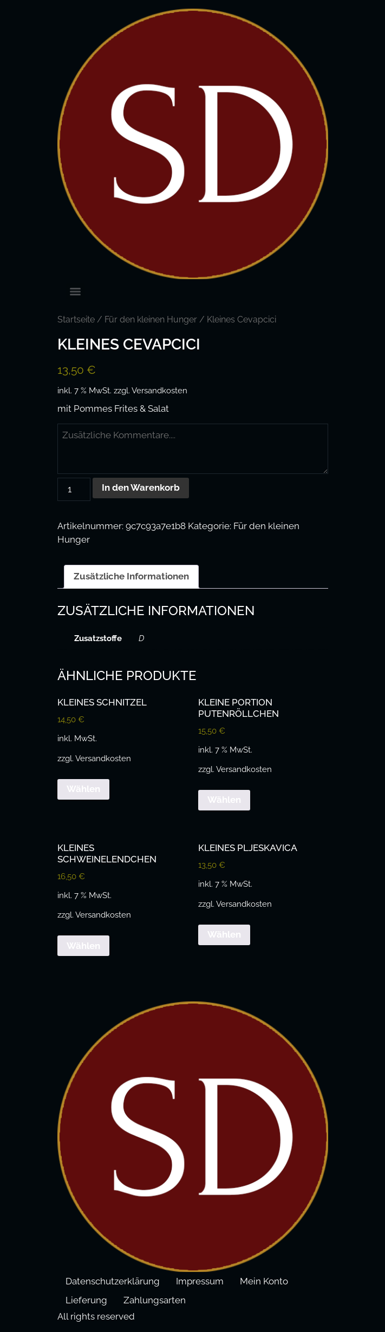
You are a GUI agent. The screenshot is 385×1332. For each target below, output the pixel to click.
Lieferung (86, 1300)
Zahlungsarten (154, 1300)
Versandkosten (159, 390)
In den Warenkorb (141, 487)
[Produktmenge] (74, 489)
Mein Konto (264, 1281)
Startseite (76, 319)
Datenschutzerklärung (113, 1281)
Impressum (200, 1281)
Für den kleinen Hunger (151, 319)
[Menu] (75, 291)
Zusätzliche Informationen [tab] (131, 576)
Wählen (83, 788)
